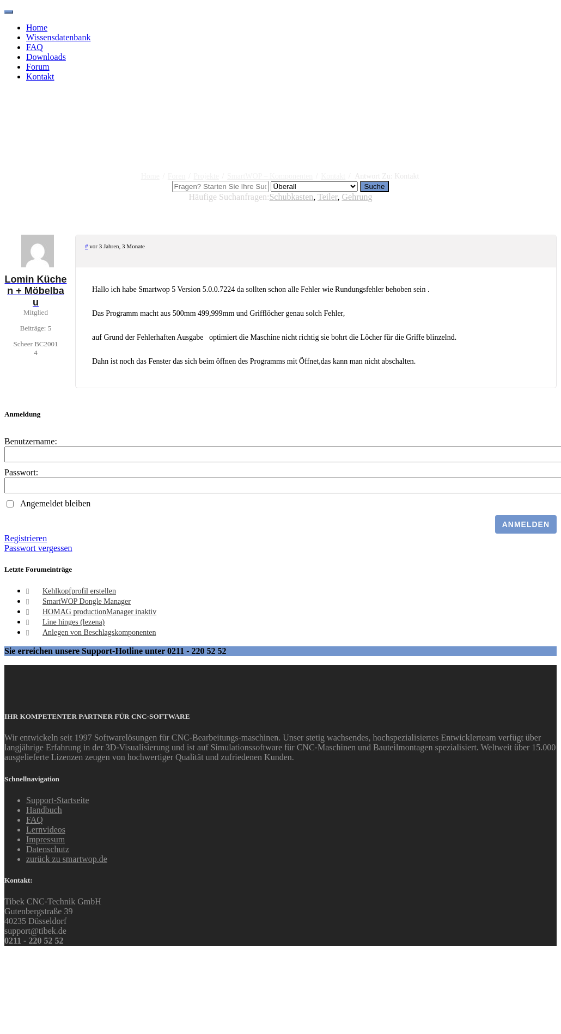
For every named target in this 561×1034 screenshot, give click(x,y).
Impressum (45, 839)
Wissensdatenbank (58, 37)
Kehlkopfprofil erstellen (79, 591)
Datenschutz (47, 849)
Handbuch (44, 810)
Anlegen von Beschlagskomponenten (99, 632)
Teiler (327, 196)
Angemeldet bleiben (55, 503)
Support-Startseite (57, 800)
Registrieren (25, 538)
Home (36, 27)
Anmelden (526, 524)
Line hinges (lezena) (73, 622)
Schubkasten (291, 196)
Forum (38, 66)
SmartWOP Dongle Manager (86, 601)
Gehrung (357, 196)
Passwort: (21, 472)
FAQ (34, 47)
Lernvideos (45, 829)
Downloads (46, 57)
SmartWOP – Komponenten (270, 176)
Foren (177, 176)
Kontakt (40, 76)
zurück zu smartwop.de (66, 859)
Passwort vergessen (38, 548)
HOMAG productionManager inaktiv (99, 612)
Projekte (206, 176)
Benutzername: (30, 441)
